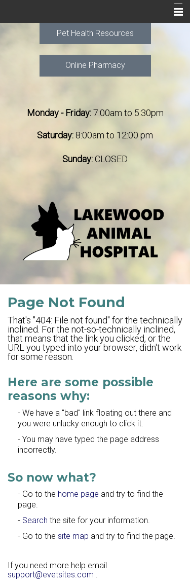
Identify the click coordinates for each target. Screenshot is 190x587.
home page (78, 494)
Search (35, 520)
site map (73, 536)
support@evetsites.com (51, 574)
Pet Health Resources (95, 33)
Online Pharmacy (95, 65)
